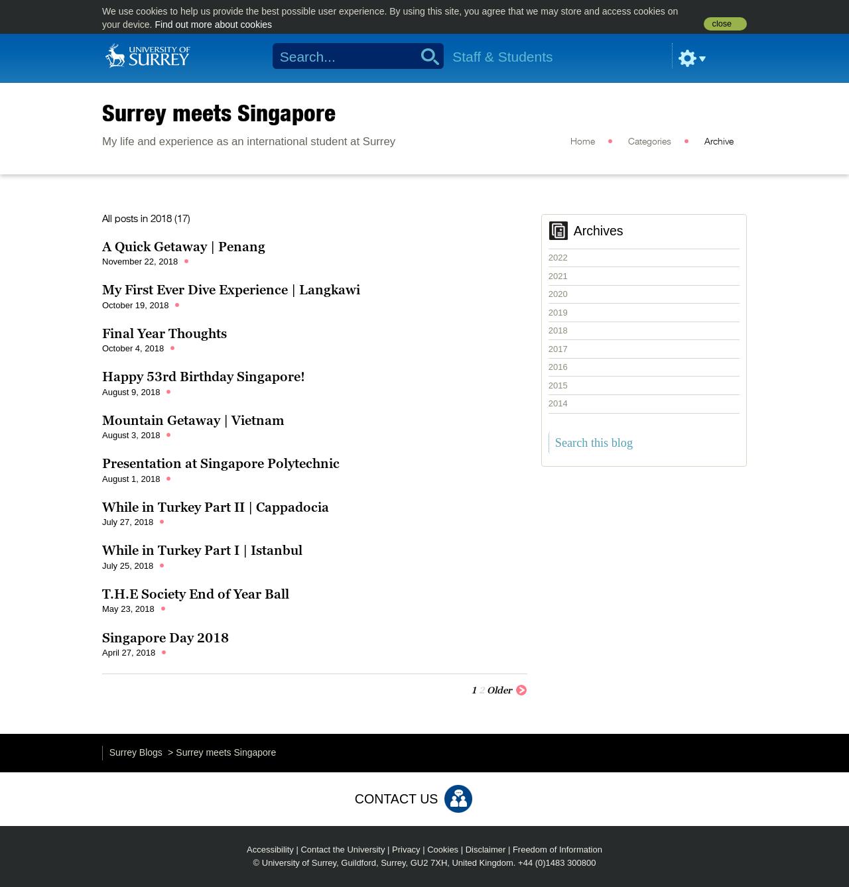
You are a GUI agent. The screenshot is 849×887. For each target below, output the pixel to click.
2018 (558, 330)
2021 (558, 276)
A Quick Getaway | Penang (183, 246)
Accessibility (270, 850)
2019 (558, 313)
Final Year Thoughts (164, 333)
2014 (558, 403)
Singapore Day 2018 (165, 637)
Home (582, 142)
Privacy (406, 850)
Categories (649, 142)
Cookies (442, 850)
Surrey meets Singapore (219, 113)
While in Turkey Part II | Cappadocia (215, 507)
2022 (558, 258)
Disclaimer (486, 850)
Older (507, 689)
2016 (558, 367)
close (722, 24)
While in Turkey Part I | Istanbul (202, 550)
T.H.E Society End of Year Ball (195, 594)
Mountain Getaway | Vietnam (193, 420)
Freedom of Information (557, 850)
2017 (558, 349)
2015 (558, 385)
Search (425, 56)
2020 (558, 294)
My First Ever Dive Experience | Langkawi (231, 289)
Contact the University (342, 850)
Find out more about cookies (213, 24)
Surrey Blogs (136, 752)
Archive (719, 142)
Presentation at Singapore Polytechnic (221, 463)
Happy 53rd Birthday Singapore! (203, 376)
